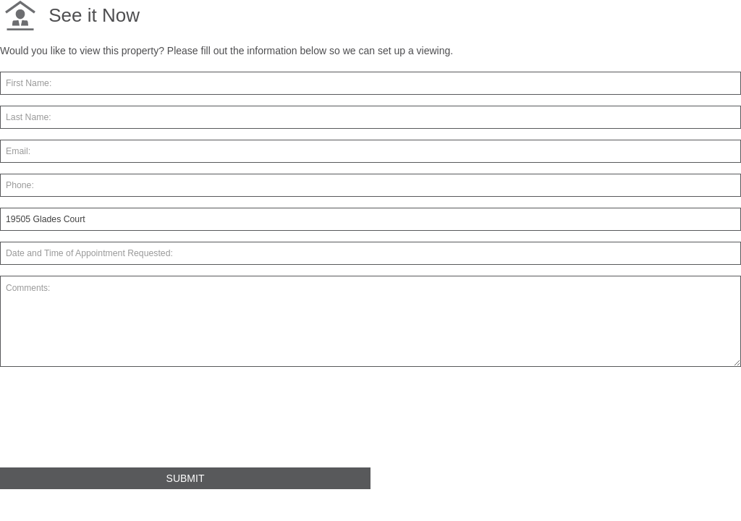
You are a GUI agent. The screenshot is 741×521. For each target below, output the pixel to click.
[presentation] (110, 423)
